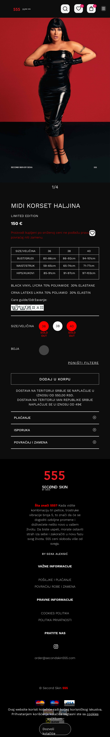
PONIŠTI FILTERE (83, 363)
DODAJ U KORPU (55, 379)
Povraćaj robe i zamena (55, 586)
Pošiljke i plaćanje (54, 580)
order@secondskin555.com (55, 658)
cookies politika (55, 613)
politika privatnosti (55, 620)
